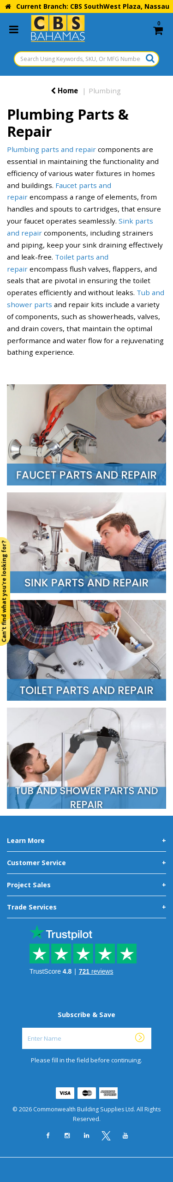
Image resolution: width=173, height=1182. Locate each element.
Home (64, 90)
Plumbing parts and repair (51, 149)
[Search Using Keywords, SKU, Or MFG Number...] (86, 59)
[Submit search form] (150, 58)
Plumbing (105, 90)
